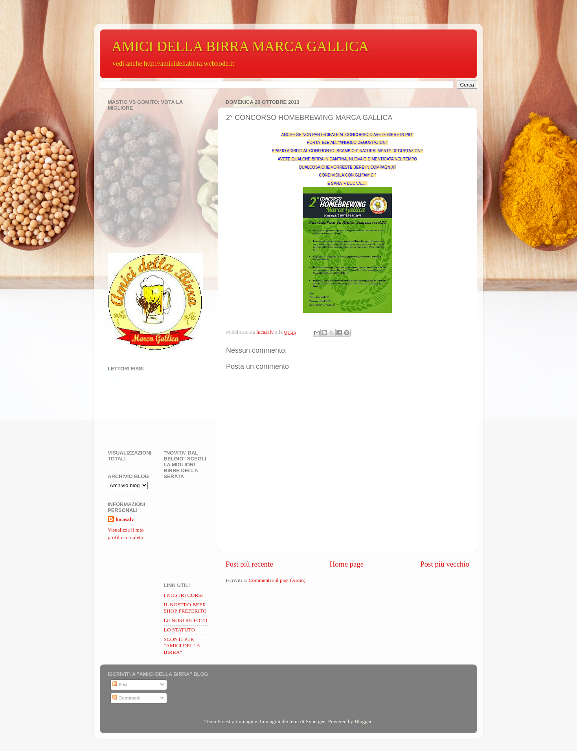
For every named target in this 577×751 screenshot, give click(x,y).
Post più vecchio (444, 564)
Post (120, 684)
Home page (347, 564)
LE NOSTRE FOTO (186, 620)
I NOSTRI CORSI (183, 595)
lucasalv (125, 519)
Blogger (363, 721)
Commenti (126, 698)
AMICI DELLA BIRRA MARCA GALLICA (240, 46)
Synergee (315, 721)
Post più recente (249, 564)
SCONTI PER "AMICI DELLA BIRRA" (182, 645)
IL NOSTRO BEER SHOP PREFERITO (185, 608)
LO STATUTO (179, 630)
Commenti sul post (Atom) (276, 580)
